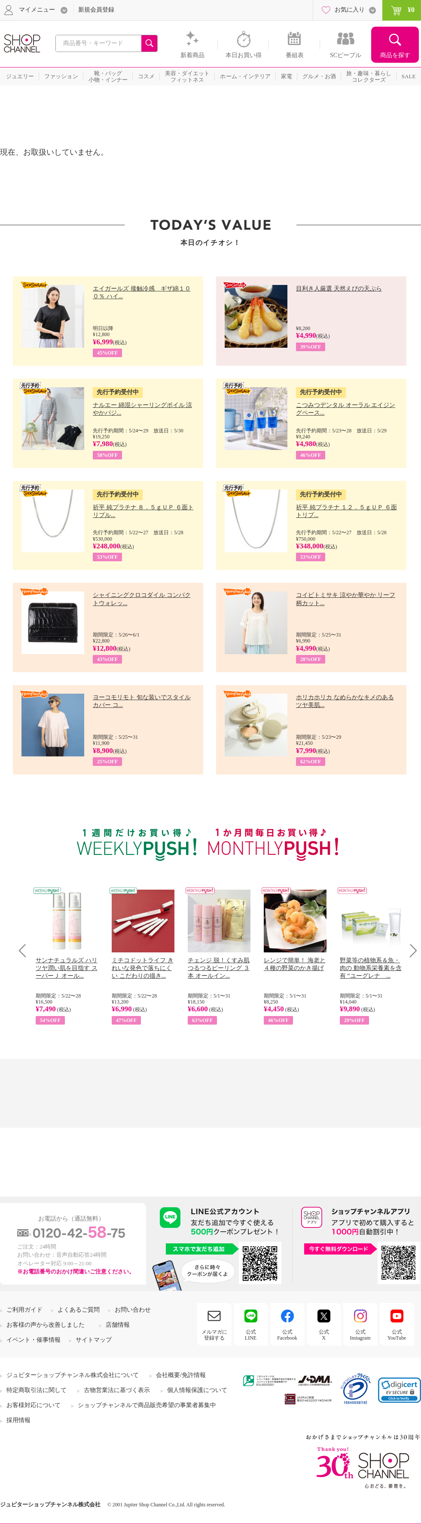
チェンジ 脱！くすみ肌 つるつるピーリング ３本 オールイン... (219, 968)
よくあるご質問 (79, 1310)
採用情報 (18, 1420)
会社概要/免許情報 (181, 1375)
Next (410, 950)
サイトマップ (94, 1340)
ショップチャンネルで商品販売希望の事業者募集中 (147, 1405)
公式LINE (250, 1335)
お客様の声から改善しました (45, 1325)
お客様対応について (33, 1405)
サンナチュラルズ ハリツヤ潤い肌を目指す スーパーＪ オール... (67, 968)
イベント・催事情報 (33, 1340)
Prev (25, 950)
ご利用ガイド (24, 1310)
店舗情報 (118, 1325)
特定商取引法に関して (36, 1390)
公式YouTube (396, 1335)
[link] (399, 1390)
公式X (324, 1335)
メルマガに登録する (214, 1335)
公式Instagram (360, 1335)
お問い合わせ (133, 1310)
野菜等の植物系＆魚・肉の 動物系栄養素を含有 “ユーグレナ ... (371, 968)
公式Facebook (287, 1335)
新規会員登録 (96, 9)
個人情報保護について (197, 1390)
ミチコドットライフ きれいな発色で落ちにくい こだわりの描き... (143, 968)
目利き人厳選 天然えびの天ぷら (339, 288)
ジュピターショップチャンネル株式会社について (72, 1375)
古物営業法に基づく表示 (117, 1390)
